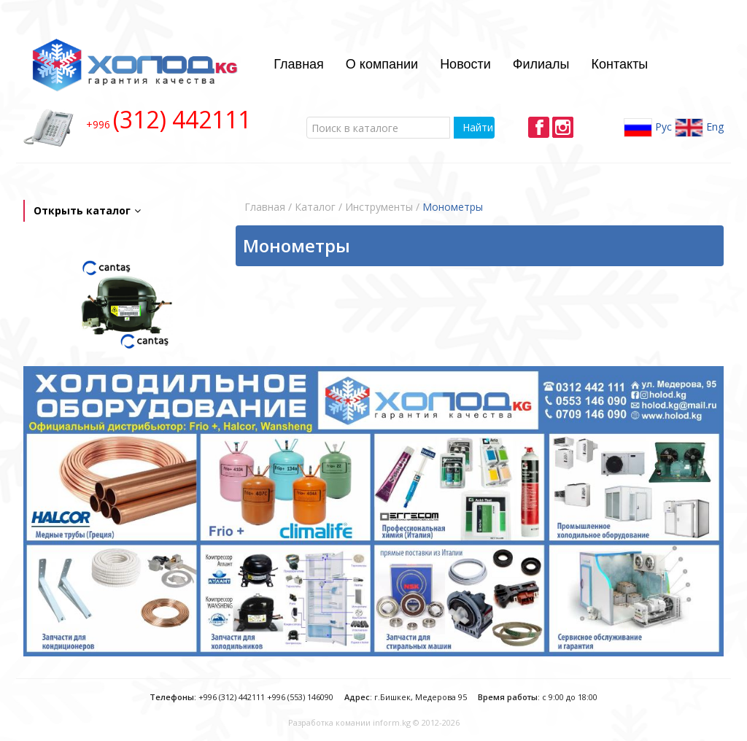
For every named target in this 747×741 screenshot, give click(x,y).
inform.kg (392, 722)
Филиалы (541, 64)
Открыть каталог (87, 210)
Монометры (452, 207)
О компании (382, 64)
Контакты (620, 64)
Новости (465, 64)
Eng (699, 127)
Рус (648, 127)
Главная (299, 64)
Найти (477, 127)
